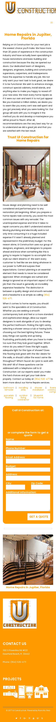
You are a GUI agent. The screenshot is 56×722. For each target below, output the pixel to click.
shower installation (38, 388)
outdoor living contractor (23, 397)
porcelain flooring (9, 396)
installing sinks (23, 388)
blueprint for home (38, 396)
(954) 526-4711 (42, 378)
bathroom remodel (9, 388)
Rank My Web (44, 710)
